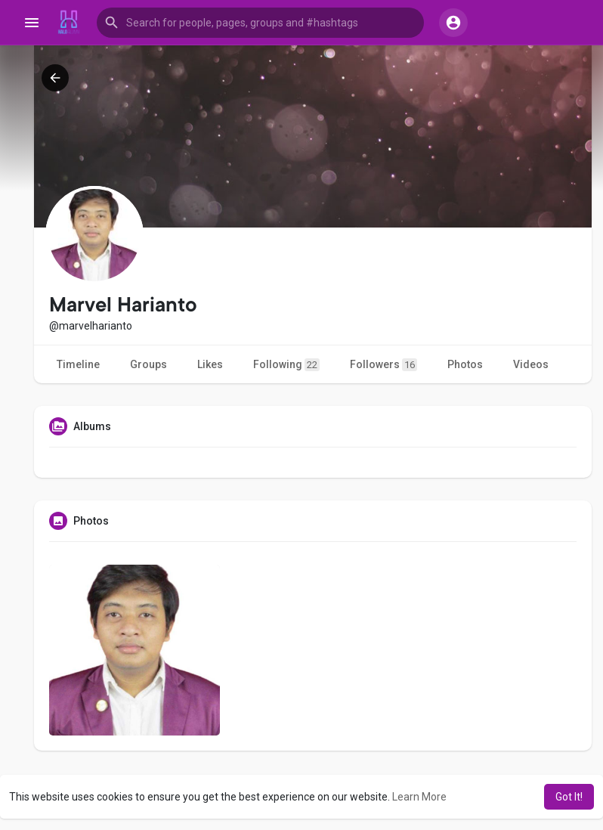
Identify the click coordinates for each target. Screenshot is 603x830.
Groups (148, 364)
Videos (531, 364)
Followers (383, 364)
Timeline (78, 364)
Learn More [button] (419, 797)
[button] (260, 23)
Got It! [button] (569, 797)
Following (286, 364)
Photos (465, 364)
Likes (210, 364)
